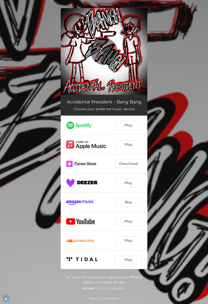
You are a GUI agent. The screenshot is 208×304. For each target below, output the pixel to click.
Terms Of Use (113, 282)
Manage (88, 288)
